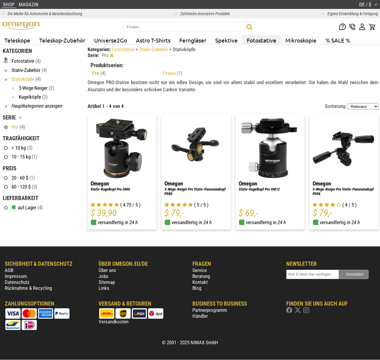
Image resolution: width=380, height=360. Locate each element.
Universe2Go (110, 40)
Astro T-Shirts (153, 40)
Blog (196, 288)
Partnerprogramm (209, 310)
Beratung (201, 276)
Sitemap (107, 282)
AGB (9, 270)
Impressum (16, 276)
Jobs (103, 276)
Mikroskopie (300, 40)
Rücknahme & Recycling (28, 288)
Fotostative (261, 40)
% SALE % (337, 40)
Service (199, 270)
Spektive (226, 40)
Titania (172, 73)
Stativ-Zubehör (154, 49)
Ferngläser (192, 40)
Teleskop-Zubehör (62, 40)
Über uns (107, 270)
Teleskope (17, 40)
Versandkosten (114, 322)
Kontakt (200, 282)
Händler (200, 316)
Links (104, 288)
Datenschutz (17, 282)
